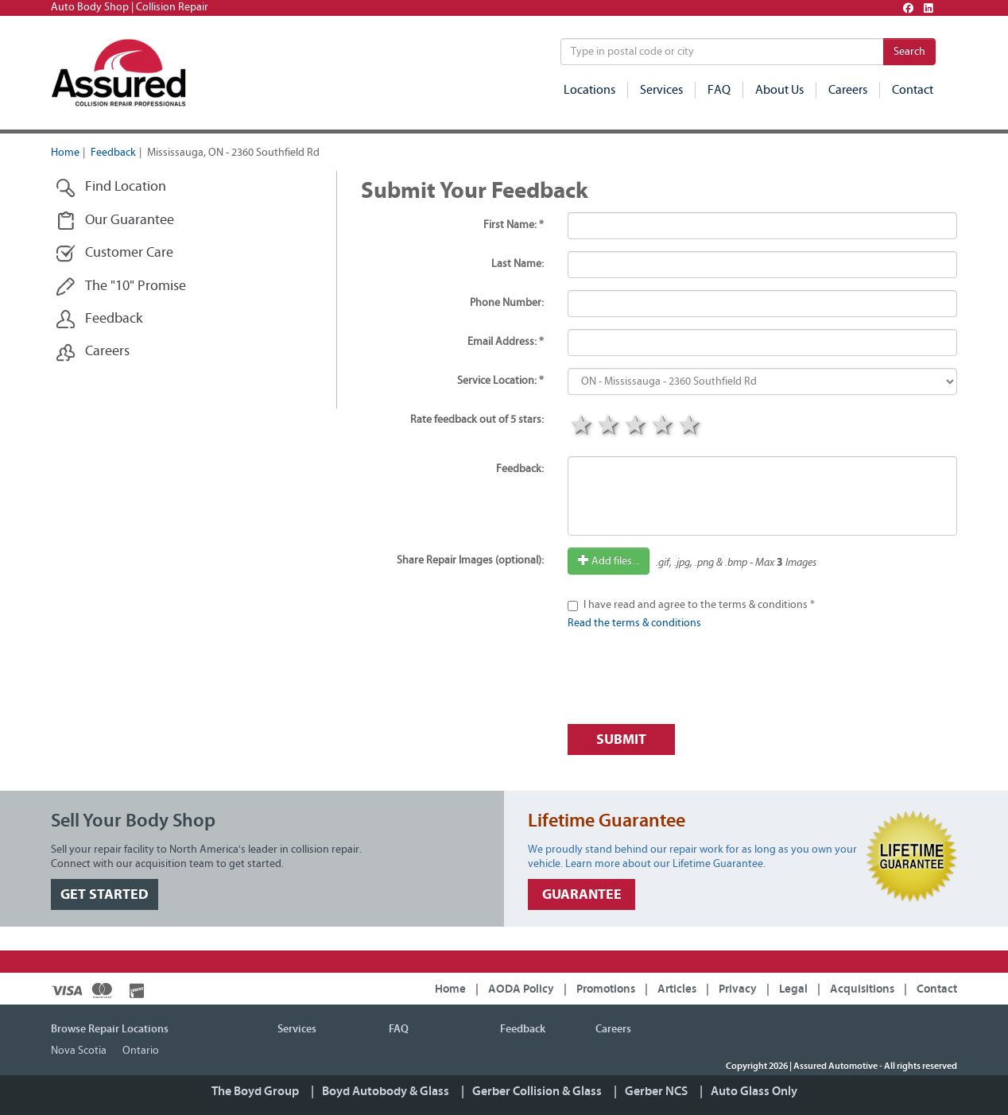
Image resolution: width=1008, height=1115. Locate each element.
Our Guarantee (115, 220)
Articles (676, 989)
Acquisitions (862, 989)
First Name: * (513, 224)
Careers (847, 89)
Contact (912, 89)
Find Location (111, 187)
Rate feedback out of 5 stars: (477, 419)
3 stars (635, 426)
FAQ (719, 89)
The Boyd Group (255, 1091)
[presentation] (688, 681)
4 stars (662, 426)
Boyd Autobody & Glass (385, 1091)
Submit (621, 739)
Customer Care (114, 253)
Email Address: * (505, 341)
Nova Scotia (79, 1050)
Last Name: (517, 263)
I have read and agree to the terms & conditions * (699, 604)
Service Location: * (500, 380)
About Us (779, 89)
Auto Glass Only (754, 1091)
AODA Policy (521, 989)
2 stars (608, 426)
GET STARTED (104, 894)
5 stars (689, 426)
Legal (793, 989)
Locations (589, 89)
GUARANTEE (582, 894)
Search (909, 51)
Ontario (140, 1050)
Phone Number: (507, 302)
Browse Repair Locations (110, 1029)
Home (65, 152)
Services (661, 89)
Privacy (738, 989)
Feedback (113, 152)
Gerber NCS (656, 1091)
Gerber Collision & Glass (537, 1091)
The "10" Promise (121, 286)
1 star (581, 426)
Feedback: (520, 468)
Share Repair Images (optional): (470, 560)
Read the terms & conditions (634, 623)
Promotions (605, 989)
